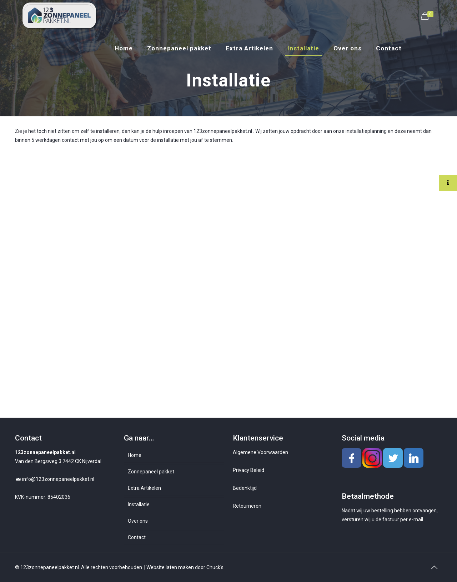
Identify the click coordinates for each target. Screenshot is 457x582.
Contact (137, 537)
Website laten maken (170, 567)
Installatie (139, 504)
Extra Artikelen (144, 488)
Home (134, 455)
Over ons (138, 521)
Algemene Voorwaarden (260, 452)
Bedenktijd (245, 488)
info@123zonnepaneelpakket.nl (58, 479)
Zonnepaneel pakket (151, 471)
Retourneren (247, 506)
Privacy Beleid (248, 470)
